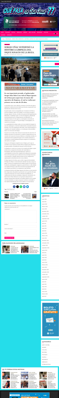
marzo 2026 (44, 204)
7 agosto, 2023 (13, 54)
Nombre (6, 224)
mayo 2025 (44, 228)
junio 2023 (44, 284)
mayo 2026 (44, 199)
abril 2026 (44, 201)
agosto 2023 (44, 279)
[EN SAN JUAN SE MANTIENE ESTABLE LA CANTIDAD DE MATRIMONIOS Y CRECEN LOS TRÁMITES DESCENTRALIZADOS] (24, 375)
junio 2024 (44, 255)
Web (5, 233)
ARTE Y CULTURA (32, 32)
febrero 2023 (45, 294)
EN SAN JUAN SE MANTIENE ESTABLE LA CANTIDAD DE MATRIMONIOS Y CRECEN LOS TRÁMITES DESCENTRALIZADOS (34, 378)
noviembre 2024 (45, 243)
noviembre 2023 (45, 272)
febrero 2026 (45, 206)
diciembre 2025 (45, 211)
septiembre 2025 (45, 218)
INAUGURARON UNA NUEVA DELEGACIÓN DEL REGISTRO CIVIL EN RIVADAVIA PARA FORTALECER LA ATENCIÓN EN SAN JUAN (34, 252)
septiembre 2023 (45, 277)
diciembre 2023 (45, 269)
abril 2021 (44, 296)
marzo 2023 (44, 291)
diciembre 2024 (45, 240)
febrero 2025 (45, 235)
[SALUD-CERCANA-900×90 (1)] (20, 85)
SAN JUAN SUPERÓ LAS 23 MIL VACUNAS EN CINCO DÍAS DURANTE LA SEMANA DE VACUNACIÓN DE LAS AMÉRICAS (15, 387)
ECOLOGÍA (46, 32)
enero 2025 (44, 238)
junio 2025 (44, 226)
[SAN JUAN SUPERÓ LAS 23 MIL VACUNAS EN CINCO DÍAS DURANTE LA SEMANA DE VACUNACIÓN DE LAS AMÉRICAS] (6, 384)
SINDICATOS (19, 32)
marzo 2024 (44, 262)
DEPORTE (25, 32)
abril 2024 (44, 260)
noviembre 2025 (45, 213)
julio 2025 (44, 223)
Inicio (2, 32)
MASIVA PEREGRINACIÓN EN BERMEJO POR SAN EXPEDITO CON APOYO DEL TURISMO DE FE (52, 385)
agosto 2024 (44, 250)
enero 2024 (44, 267)
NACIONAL (3, 35)
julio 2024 (44, 252)
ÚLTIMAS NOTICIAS (46, 364)
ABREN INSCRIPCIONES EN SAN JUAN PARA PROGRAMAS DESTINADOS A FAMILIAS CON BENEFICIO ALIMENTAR (15, 378)
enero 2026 (44, 209)
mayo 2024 (44, 257)
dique (8, 189)
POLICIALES (7, 32)
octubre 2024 (45, 245)
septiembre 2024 (45, 247)
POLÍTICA (13, 32)
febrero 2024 (45, 264)
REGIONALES (39, 32)
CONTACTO (9, 35)
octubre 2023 (45, 274)
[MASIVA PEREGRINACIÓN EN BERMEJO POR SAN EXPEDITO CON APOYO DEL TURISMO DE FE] (43, 384)
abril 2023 (44, 289)
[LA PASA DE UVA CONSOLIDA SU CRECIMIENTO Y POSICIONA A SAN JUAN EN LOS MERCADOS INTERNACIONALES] (6, 249)
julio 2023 (44, 281)
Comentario (7, 209)
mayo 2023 (44, 286)
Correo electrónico (8, 228)
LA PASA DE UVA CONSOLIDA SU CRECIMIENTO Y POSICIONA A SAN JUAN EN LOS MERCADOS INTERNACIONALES (15, 251)
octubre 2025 (45, 216)
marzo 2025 (44, 233)
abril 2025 (44, 230)
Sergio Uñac (12, 189)
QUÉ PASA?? (7, 54)
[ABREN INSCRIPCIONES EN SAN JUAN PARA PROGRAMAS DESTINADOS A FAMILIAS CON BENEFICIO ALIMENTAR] (6, 375)
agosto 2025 (44, 221)
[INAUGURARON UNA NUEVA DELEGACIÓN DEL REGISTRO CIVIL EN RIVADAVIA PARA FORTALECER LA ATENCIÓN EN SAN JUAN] (25, 249)
